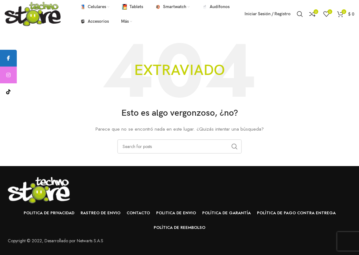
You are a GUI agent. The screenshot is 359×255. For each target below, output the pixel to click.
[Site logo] (33, 13)
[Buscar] (300, 14)
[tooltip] (8, 58)
